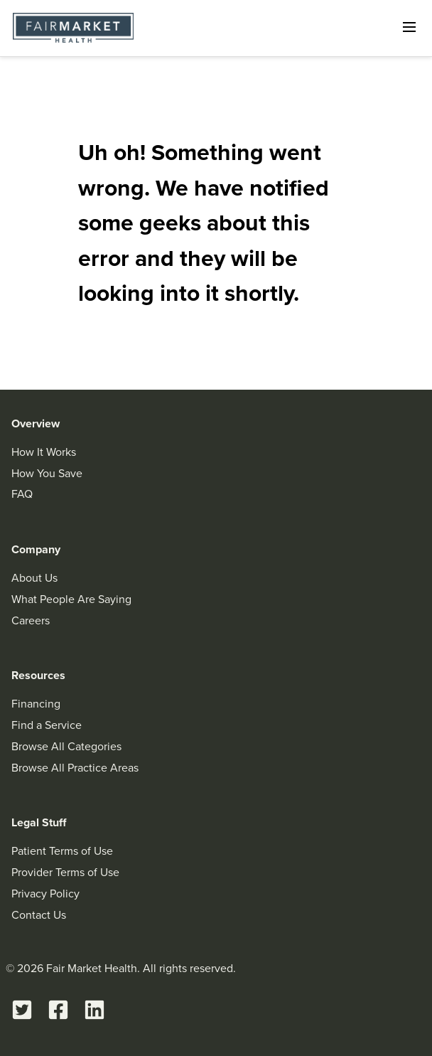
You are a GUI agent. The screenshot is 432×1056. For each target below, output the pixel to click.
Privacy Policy (45, 893)
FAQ (22, 494)
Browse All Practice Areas (75, 767)
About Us (34, 578)
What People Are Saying (71, 599)
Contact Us (38, 915)
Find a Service (46, 725)
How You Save (46, 473)
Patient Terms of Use (62, 851)
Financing (35, 703)
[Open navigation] (409, 27)
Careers (30, 620)
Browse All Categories (66, 746)
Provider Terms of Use (65, 872)
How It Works (43, 452)
